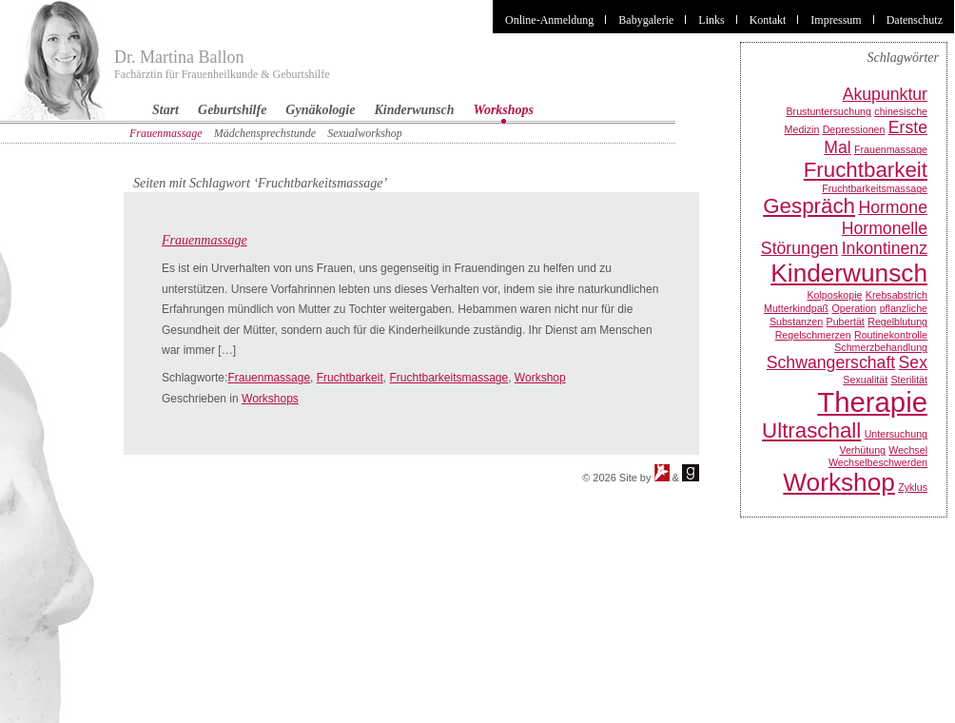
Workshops (504, 110)
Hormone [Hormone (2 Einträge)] (892, 207)
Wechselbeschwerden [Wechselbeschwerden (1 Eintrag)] (877, 462)
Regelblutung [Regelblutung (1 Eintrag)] (897, 321)
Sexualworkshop (364, 133)
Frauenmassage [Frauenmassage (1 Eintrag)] (890, 149)
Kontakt (768, 20)
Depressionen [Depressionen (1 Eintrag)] (854, 129)
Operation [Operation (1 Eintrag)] (853, 308)
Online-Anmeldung (549, 20)
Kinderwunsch (414, 110)
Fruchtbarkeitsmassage (448, 377)
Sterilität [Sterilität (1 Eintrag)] (909, 379)
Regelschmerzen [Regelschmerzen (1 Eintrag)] (813, 335)
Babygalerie (645, 20)
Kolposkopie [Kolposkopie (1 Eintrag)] (834, 295)
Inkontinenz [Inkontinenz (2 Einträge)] (884, 248)
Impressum (835, 20)
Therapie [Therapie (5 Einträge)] (872, 402)
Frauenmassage (166, 133)
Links (711, 20)
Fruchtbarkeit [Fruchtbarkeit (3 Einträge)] (865, 170)
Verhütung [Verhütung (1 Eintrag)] (862, 450)
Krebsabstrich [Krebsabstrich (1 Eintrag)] (896, 295)
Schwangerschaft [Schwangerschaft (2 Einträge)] (831, 362)
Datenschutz (915, 20)
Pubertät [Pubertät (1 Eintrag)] (846, 321)
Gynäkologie (320, 110)
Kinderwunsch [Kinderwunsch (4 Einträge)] (848, 273)
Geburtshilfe (232, 110)
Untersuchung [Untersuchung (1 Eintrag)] (896, 434)
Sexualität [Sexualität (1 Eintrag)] (865, 379)
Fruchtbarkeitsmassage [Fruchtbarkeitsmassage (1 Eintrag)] (874, 188)
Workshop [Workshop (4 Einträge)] (839, 482)
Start (165, 110)
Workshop (540, 377)
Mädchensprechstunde (265, 133)
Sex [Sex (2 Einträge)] (913, 362)
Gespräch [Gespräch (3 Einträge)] (809, 206)
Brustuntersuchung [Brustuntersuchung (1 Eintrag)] (829, 111)
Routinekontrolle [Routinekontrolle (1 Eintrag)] (890, 335)
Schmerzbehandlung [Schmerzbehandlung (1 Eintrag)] (880, 347)
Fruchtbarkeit (350, 377)
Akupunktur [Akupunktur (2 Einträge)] (885, 94)
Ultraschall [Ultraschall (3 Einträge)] (811, 430)
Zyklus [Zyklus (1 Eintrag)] (912, 487)
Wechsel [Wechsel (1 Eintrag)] (907, 450)
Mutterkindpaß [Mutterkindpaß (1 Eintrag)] (796, 308)
